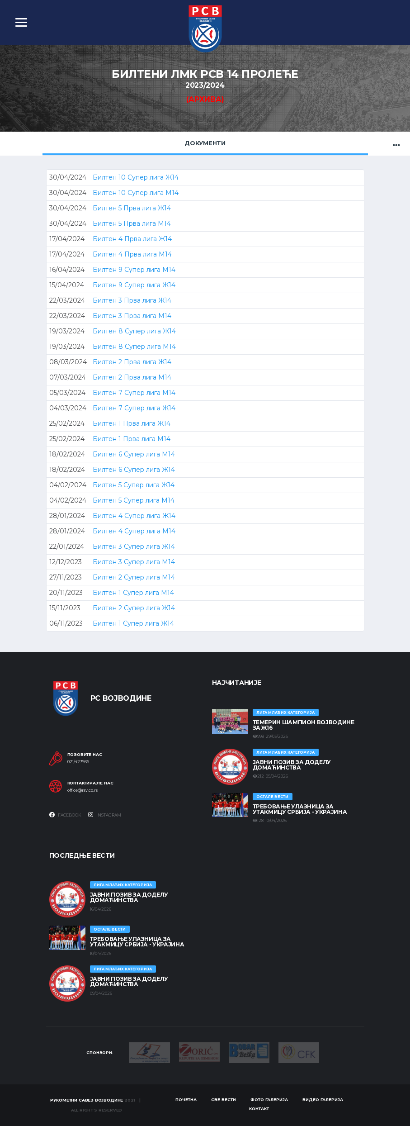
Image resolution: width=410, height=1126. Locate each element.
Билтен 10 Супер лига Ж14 (136, 177)
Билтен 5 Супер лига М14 (133, 500)
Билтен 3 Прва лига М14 (132, 316)
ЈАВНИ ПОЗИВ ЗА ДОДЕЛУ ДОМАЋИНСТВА (292, 765)
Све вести (223, 1099)
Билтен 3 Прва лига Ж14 (132, 300)
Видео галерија (322, 1099)
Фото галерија (269, 1099)
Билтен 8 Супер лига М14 (134, 346)
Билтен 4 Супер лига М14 (134, 531)
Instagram (104, 814)
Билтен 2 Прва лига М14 (132, 377)
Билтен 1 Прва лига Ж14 (131, 423)
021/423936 (78, 762)
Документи (205, 143)
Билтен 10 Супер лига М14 (136, 193)
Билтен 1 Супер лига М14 (133, 593)
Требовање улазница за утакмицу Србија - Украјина (300, 809)
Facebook (65, 814)
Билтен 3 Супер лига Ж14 (134, 546)
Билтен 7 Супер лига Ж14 (134, 408)
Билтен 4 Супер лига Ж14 (134, 516)
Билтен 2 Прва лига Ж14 (132, 362)
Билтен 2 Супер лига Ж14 (134, 608)
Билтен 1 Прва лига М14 (131, 439)
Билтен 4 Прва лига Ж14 (132, 239)
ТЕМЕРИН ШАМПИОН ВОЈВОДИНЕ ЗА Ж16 (303, 725)
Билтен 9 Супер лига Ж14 (134, 285)
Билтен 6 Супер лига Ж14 (134, 470)
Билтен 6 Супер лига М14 (134, 454)
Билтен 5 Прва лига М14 (132, 223)
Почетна (186, 1099)
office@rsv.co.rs (82, 790)
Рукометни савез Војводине (86, 1099)
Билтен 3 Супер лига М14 (134, 562)
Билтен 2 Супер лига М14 (134, 577)
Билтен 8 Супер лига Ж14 (134, 331)
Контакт (259, 1108)
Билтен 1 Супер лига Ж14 (133, 623)
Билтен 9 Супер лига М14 (134, 270)
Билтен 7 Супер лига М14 (134, 393)
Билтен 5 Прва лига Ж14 (132, 208)
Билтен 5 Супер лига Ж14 (133, 485)
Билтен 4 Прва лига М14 (132, 254)
